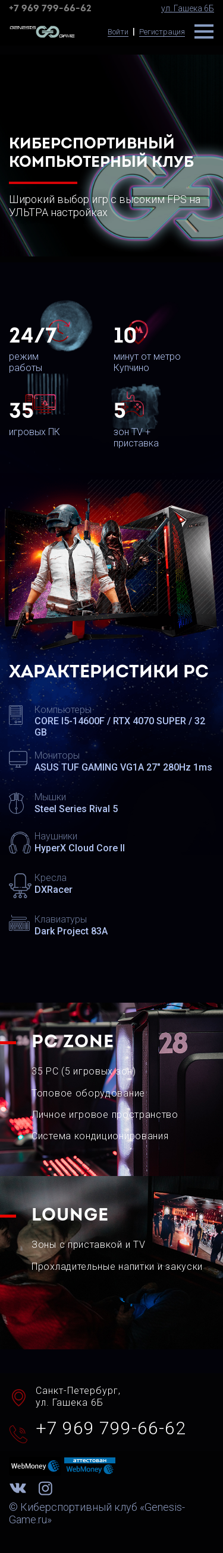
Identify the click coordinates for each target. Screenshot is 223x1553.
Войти (118, 31)
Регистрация (162, 31)
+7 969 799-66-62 (50, 9)
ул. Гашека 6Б (187, 8)
